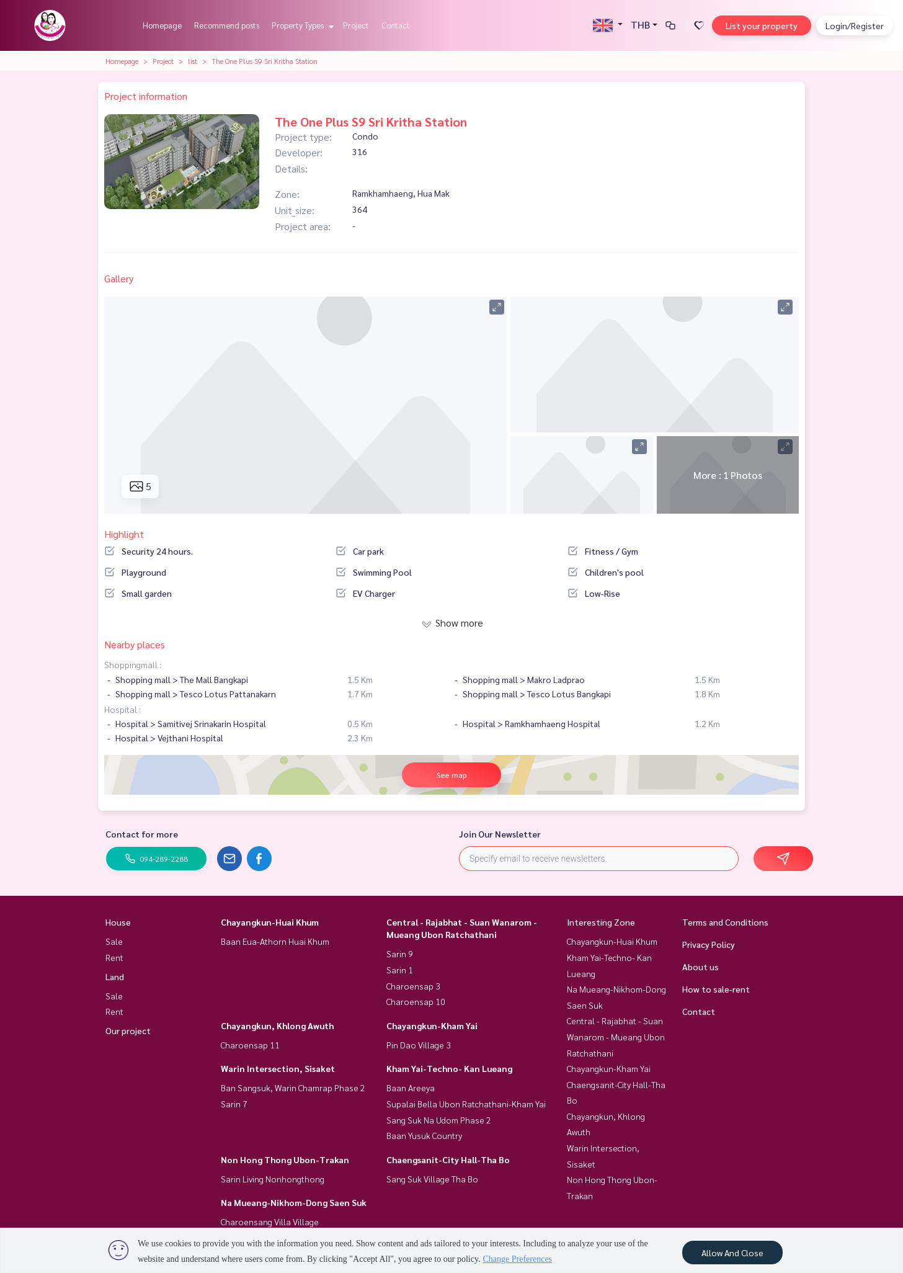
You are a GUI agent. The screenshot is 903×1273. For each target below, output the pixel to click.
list (192, 61)
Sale (114, 941)
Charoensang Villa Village (270, 1221)
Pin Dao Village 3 (418, 1044)
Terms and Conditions (725, 921)
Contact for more (141, 833)
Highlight (124, 533)
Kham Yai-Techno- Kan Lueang (449, 1068)
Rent (114, 957)
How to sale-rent (716, 988)
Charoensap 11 (250, 1044)
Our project (128, 1030)
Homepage (162, 25)
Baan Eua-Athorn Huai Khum (275, 941)
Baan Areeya (410, 1087)
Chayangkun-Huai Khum (270, 921)
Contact (395, 25)
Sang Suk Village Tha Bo (432, 1178)
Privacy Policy (708, 944)
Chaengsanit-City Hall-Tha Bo (448, 1159)
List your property (762, 25)
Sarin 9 (399, 953)
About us (700, 966)
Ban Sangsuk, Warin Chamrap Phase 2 (293, 1087)
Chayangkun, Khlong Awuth (277, 1025)
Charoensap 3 (413, 985)
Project (356, 25)
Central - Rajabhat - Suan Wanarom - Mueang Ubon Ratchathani (616, 1036)
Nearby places (134, 644)
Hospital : (122, 709)
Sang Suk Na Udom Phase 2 (438, 1119)
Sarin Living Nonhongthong (272, 1178)
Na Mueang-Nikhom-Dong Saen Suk (294, 1202)
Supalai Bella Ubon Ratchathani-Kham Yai (466, 1103)
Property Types (301, 25)
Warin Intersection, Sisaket (278, 1068)
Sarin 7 (234, 1103)
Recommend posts (226, 25)
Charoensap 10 (415, 1001)
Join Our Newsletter (500, 833)
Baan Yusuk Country (424, 1135)
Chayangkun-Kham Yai (432, 1025)
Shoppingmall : (132, 664)
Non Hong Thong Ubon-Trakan (285, 1159)
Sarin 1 (399, 969)
